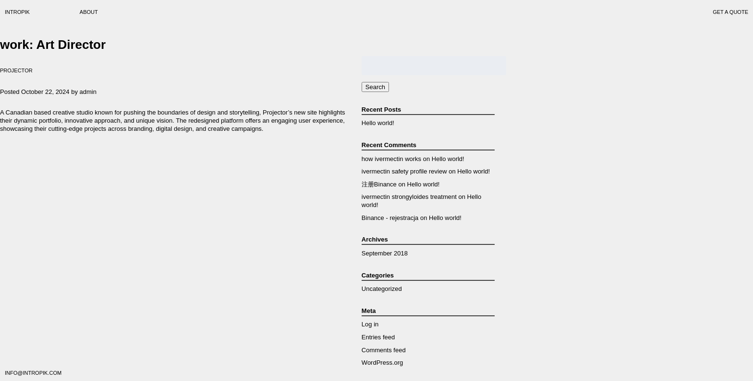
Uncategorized (382, 288)
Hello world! (378, 123)
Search (375, 87)
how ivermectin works (391, 158)
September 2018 (385, 253)
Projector (16, 70)
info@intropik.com (33, 373)
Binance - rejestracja (390, 217)
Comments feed (384, 350)
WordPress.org (382, 362)
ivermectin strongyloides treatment (409, 196)
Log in (370, 324)
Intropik (17, 12)
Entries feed (378, 337)
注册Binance (379, 184)
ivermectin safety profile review (404, 171)
